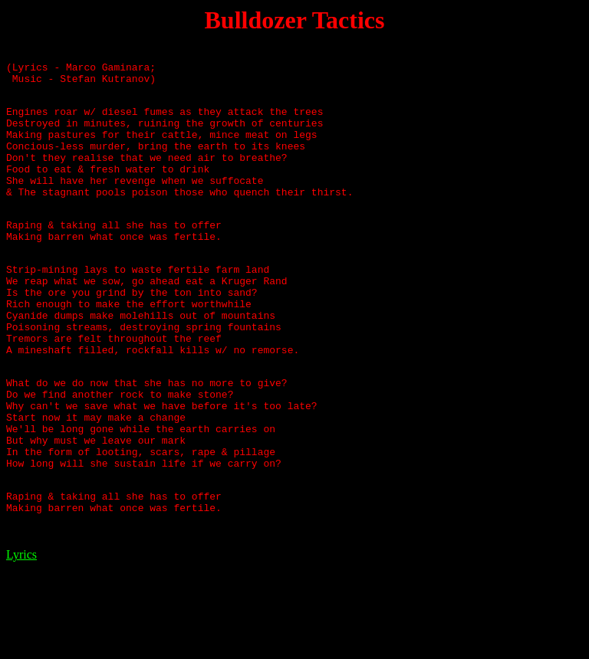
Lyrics (21, 639)
